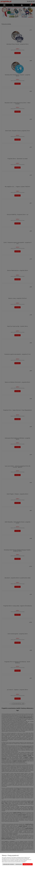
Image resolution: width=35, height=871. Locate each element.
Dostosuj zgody (19, 864)
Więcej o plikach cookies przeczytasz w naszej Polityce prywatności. (14, 861)
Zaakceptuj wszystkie (27, 864)
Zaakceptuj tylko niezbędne (8, 864)
